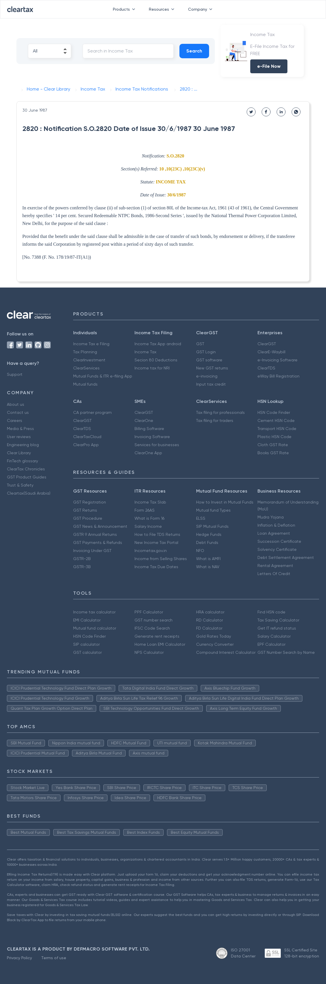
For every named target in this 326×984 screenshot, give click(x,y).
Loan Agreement (273, 533)
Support (14, 374)
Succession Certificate (279, 541)
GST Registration (89, 502)
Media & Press (20, 428)
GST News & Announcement (100, 526)
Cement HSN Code (276, 420)
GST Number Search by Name (286, 652)
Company (201, 9)
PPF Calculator (148, 612)
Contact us (18, 412)
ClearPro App (86, 444)
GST (200, 343)
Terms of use (53, 957)
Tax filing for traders (214, 420)
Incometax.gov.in (150, 550)
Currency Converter (215, 644)
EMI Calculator (87, 620)
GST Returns (85, 510)
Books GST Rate (273, 452)
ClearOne (143, 420)
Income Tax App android (157, 343)
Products (125, 9)
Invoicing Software (152, 436)
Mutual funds (85, 384)
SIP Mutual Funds (212, 526)
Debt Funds (207, 542)
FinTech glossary (22, 461)
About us (15, 404)
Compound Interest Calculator (225, 652)
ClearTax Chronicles (26, 469)
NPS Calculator (149, 652)
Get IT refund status (276, 628)
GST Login (206, 352)
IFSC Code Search (152, 628)
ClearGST (266, 343)
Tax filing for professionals (220, 412)
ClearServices (86, 368)
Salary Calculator (274, 636)
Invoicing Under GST (92, 550)
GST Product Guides (26, 477)
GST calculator (87, 652)
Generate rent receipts (156, 636)
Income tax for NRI (152, 368)
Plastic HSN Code (274, 436)
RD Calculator (209, 620)
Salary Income (148, 526)
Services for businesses (156, 444)
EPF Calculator (271, 644)
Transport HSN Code (276, 428)
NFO (200, 550)
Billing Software (149, 428)
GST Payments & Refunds (97, 542)
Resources (163, 9)
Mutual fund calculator (94, 628)
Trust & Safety (20, 485)
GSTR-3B (82, 566)
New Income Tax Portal (156, 542)
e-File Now (268, 66)
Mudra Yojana (270, 517)
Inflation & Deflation (276, 525)
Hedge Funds (208, 534)
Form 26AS (144, 510)
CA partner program (92, 412)
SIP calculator (86, 644)
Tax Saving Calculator (278, 620)
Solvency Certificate (277, 549)
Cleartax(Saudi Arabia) (28, 493)
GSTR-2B (82, 558)
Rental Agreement (275, 565)
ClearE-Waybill (271, 352)
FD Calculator (209, 628)
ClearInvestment (89, 360)
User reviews (19, 436)
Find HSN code (271, 612)
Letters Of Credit (273, 573)
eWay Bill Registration (278, 376)
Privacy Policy (19, 957)
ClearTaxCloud (87, 436)
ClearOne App (148, 452)
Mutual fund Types (213, 510)
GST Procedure (87, 518)
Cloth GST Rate (272, 444)
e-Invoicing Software (277, 360)
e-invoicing (206, 376)
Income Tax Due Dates (156, 566)
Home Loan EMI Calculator (159, 644)
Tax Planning (85, 352)
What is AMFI (208, 558)
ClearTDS (266, 368)
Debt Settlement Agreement (285, 557)
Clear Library (19, 452)
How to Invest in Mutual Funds (224, 502)
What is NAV (207, 566)
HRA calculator (210, 612)
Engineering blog (23, 444)
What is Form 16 (149, 518)
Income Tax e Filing (91, 343)
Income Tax (145, 352)
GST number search (153, 620)
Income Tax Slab (150, 502)
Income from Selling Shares (160, 558)
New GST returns (212, 368)
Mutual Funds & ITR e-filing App (102, 376)
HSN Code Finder (273, 412)
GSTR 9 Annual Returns (95, 534)
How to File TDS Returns (157, 534)
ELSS (200, 518)
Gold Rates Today (213, 636)
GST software (209, 360)
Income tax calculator (94, 612)
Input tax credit (211, 384)
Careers (14, 420)
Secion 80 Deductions (155, 360)
